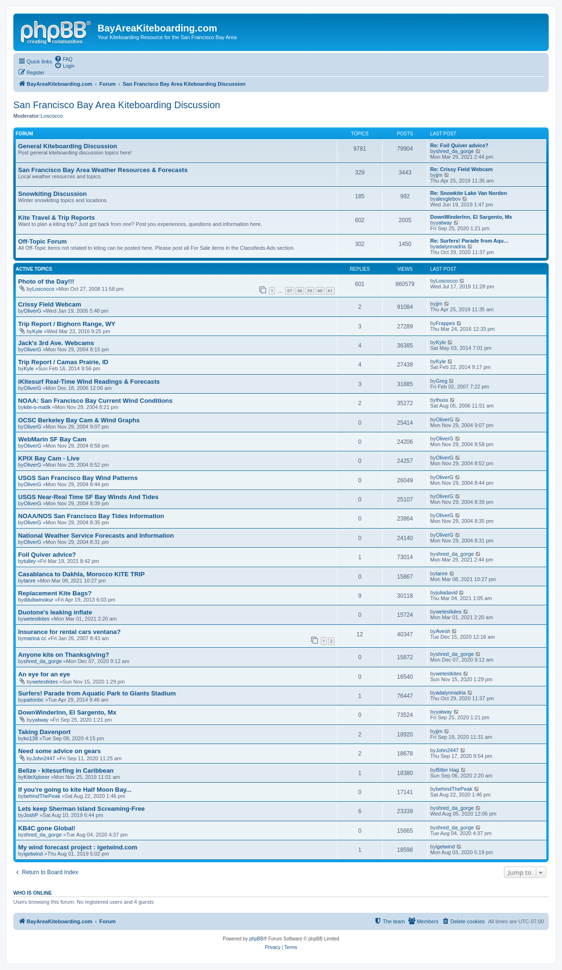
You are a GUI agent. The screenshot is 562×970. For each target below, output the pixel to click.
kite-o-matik (37, 407)
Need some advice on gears (59, 751)
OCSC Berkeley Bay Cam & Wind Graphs (79, 420)
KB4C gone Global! (46, 828)
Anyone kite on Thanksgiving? (63, 654)
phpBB (256, 938)
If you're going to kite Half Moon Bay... (74, 789)
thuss (442, 400)
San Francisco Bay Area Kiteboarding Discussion (116, 105)
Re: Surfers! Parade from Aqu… (469, 241)
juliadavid (447, 592)
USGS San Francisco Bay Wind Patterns (78, 477)
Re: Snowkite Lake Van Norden (468, 193)
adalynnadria (451, 246)
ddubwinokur (38, 599)
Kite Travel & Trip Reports (56, 217)
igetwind (33, 854)
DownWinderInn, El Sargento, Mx (471, 217)
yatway (444, 222)
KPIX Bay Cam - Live (48, 458)
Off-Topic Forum (42, 241)
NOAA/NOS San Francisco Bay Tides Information (91, 516)
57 (289, 290)
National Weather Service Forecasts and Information (96, 535)
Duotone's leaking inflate (55, 612)
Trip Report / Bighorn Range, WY (66, 323)
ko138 (31, 738)
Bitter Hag (447, 770)
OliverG (32, 311)
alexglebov (448, 199)
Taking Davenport (44, 731)
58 (299, 290)
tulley (30, 561)
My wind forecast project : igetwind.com (78, 847)
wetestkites (36, 619)
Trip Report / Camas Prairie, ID (63, 362)
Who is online (32, 893)
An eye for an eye (44, 674)
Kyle (37, 331)
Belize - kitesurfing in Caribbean (66, 770)
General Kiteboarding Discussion (67, 146)
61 (330, 290)
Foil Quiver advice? (47, 554)
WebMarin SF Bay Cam (52, 439)
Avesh (443, 631)
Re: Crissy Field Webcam (461, 169)
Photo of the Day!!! (46, 281)
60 (319, 290)
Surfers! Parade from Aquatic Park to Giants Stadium (97, 693)
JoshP (31, 815)
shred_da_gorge (455, 151)
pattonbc (34, 700)
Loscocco (51, 116)
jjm (439, 175)
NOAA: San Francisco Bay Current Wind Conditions (95, 400)
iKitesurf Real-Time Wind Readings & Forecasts (89, 381)
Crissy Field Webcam (49, 304)
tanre (30, 580)
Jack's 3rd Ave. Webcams (56, 343)
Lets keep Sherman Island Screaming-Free (81, 808)
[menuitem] (63, 58)
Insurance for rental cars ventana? (69, 631)
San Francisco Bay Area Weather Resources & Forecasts (102, 170)
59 (309, 290)
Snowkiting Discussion (52, 193)
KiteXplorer (36, 777)
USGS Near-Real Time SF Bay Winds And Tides (88, 496)
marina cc (35, 638)
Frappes (445, 323)
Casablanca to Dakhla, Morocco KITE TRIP (81, 574)
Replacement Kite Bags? (55, 593)
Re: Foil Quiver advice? (459, 145)
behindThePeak (42, 796)
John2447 (43, 758)
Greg (441, 381)
